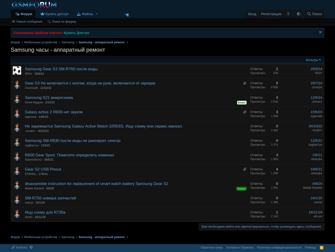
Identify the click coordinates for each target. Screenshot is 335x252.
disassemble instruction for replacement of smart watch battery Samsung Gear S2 (96, 183)
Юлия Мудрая (34, 102)
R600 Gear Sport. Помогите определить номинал (69, 155)
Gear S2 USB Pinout (43, 169)
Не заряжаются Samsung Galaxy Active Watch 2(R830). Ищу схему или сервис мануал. (104, 126)
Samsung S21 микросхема (49, 97)
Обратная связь (212, 247)
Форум (26, 14)
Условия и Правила (239, 247)
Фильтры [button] (312, 60)
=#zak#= (30, 131)
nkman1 (317, 101)
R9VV (28, 73)
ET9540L (30, 174)
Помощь (310, 247)
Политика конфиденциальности (279, 247)
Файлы (87, 14)
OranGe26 (31, 88)
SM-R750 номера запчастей (50, 198)
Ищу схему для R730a (45, 212)
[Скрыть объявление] (320, 32)
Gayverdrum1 (33, 159)
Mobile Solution (34, 188)
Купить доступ (57, 14)
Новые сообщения (30, 21)
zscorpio (317, 87)
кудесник (30, 116)
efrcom (318, 216)
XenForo (20, 247)
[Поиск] (314, 14)
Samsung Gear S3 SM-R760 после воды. (62, 69)
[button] (96, 14)
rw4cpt (29, 202)
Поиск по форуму (64, 21)
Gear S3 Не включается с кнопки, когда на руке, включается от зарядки (90, 83)
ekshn (28, 217)
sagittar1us (32, 145)
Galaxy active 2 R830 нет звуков (54, 112)
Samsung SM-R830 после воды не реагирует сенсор (73, 140)
